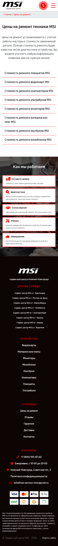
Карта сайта (49, 537)
